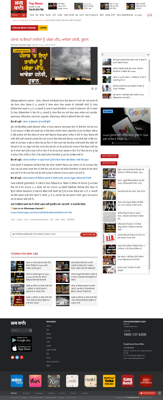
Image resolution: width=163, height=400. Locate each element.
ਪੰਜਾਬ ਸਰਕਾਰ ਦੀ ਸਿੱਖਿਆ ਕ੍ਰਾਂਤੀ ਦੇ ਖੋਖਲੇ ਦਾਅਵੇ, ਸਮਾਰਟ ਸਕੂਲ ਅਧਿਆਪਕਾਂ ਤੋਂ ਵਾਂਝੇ (57, 178)
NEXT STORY (89, 235)
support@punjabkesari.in (136, 358)
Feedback (24, 398)
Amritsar (73, 393)
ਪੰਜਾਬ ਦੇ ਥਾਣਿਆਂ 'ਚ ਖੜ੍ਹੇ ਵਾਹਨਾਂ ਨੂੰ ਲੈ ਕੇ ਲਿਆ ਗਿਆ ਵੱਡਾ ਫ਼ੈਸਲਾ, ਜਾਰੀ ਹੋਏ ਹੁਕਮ (56, 160)
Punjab (19, 220)
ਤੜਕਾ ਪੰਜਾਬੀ (69, 15)
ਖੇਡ (76, 15)
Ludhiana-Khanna (21, 51)
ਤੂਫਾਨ (63, 220)
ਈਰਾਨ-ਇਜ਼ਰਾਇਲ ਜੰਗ (125, 15)
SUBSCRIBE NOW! (148, 393)
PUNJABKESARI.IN (133, 398)
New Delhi (26, 393)
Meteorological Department (39, 220)
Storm (26, 220)
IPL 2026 (138, 15)
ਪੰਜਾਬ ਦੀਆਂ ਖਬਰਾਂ (109, 163)
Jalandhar (85, 393)
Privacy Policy (71, 398)
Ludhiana (51, 393)
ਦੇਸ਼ (37, 15)
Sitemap (61, 398)
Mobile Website (51, 398)
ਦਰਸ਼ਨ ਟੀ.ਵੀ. (110, 15)
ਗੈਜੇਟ (102, 15)
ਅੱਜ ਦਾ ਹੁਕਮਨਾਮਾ (91, 15)
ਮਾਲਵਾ (60, 15)
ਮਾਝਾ (54, 15)
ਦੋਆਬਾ (48, 15)
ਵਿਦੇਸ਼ (42, 15)
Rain (13, 220)
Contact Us (14, 398)
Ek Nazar (108, 111)
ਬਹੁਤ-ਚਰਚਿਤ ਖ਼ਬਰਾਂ (109, 156)
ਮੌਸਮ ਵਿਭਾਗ (70, 220)
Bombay (62, 393)
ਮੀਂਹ (52, 220)
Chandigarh (39, 393)
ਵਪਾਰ (81, 15)
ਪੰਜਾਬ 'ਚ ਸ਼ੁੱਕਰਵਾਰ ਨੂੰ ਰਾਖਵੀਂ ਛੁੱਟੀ (36, 122)
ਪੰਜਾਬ (32, 15)
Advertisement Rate (36, 398)
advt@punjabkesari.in (130, 326)
